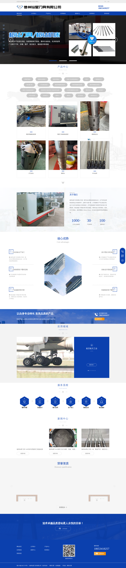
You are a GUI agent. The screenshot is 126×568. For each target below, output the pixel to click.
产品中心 (48, 13)
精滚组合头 (95, 134)
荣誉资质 (106, 13)
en (108, 1)
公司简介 (33, 13)
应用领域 (62, 13)
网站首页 (19, 13)
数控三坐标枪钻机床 (63, 134)
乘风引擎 (52, 565)
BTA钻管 (94, 173)
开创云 (64, 565)
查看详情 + (91, 364)
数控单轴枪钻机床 (31, 134)
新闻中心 (77, 13)
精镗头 (63, 173)
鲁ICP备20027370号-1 (22, 565)
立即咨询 (99, 319)
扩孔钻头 (31, 173)
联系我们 (92, 13)
